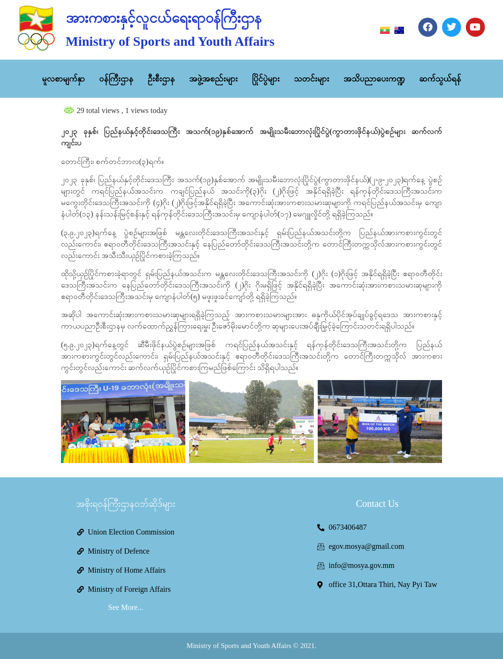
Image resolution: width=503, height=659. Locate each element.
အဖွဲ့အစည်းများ (213, 78)
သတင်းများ (311, 78)
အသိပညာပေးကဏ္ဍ (374, 78)
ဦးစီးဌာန (161, 78)
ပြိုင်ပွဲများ (266, 78)
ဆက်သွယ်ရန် (440, 78)
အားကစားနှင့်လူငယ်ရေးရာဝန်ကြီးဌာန (164, 18)
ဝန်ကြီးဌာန (116, 78)
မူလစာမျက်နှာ (63, 78)
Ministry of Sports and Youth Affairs (170, 41)
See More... (125, 607)
